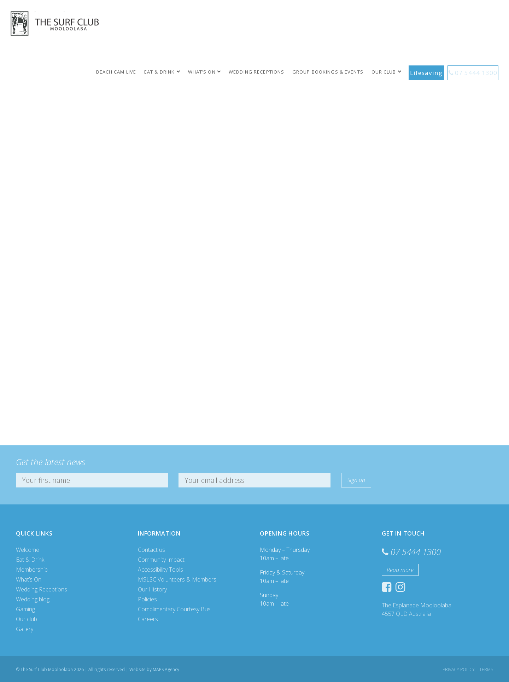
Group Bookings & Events (333, 72)
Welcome (27, 550)
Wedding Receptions (263, 72)
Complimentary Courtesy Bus (174, 609)
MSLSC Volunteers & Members (177, 579)
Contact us (151, 550)
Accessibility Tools (160, 569)
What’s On (208, 72)
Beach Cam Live (122, 72)
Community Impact (161, 559)
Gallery (24, 629)
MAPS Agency (166, 669)
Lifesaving (431, 71)
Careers (148, 619)
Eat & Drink (165, 72)
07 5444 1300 (477, 71)
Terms (486, 669)
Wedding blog (32, 599)
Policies (147, 599)
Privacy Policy (459, 669)
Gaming (25, 609)
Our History (152, 589)
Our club (390, 72)
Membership (32, 569)
